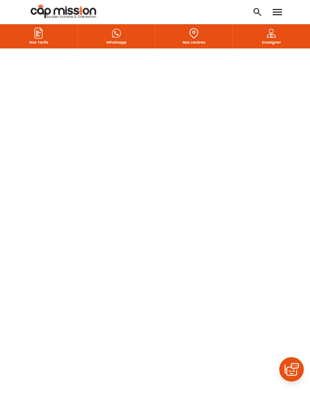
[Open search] (257, 12)
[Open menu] (277, 12)
